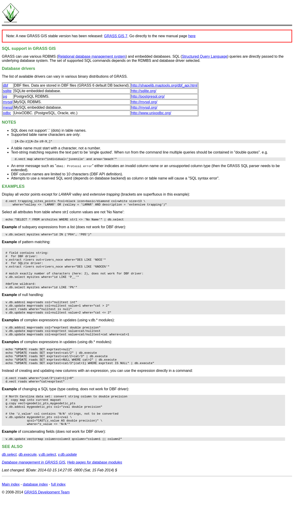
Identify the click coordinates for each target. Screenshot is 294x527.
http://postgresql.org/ (148, 96)
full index (58, 513)
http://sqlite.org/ (143, 91)
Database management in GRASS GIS (33, 491)
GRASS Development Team (47, 521)
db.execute (28, 483)
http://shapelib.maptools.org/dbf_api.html (164, 85)
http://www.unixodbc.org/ (151, 113)
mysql (8, 102)
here (191, 36)
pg (5, 96)
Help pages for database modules (94, 491)
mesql (8, 107)
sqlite (7, 91)
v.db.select (47, 483)
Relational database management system (92, 56)
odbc (7, 113)
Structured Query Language (204, 56)
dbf (5, 85)
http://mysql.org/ (144, 102)
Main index (11, 513)
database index (35, 513)
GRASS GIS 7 (115, 36)
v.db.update (67, 483)
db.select (9, 483)
